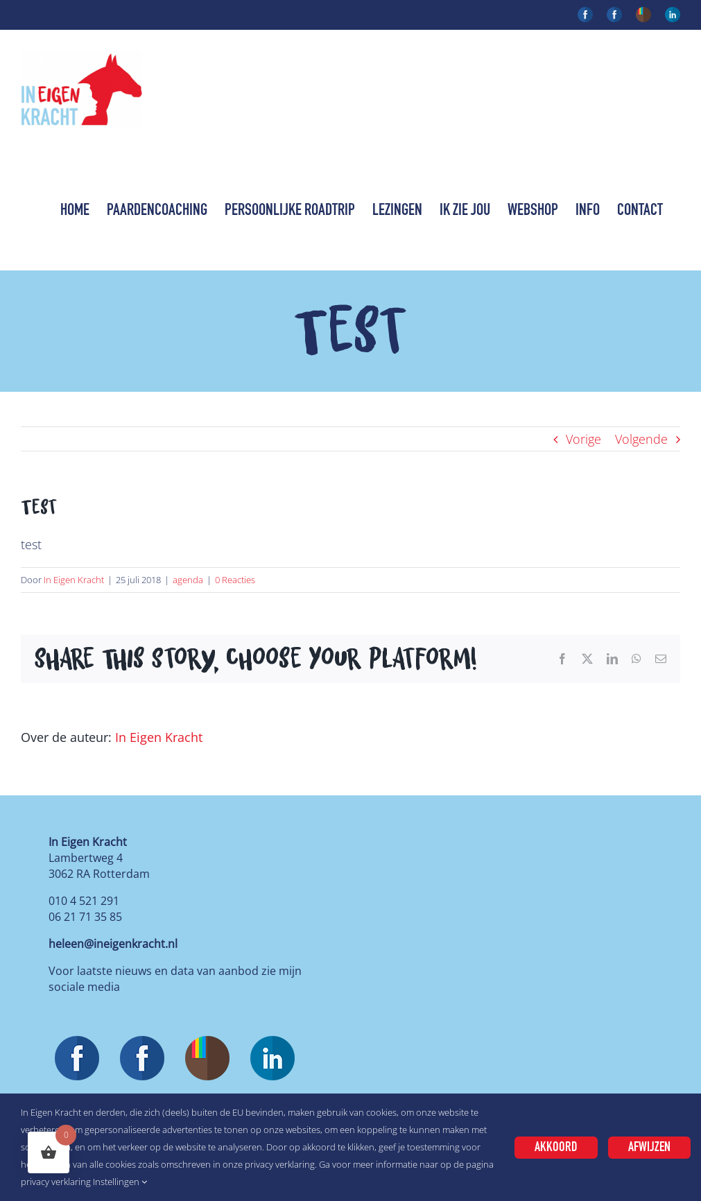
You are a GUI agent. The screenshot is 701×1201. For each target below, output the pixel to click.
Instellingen (120, 1181)
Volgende (641, 439)
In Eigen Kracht (74, 579)
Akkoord (556, 1147)
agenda (188, 579)
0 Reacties (235, 579)
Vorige (583, 439)
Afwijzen (649, 1147)
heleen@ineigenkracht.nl (113, 943)
